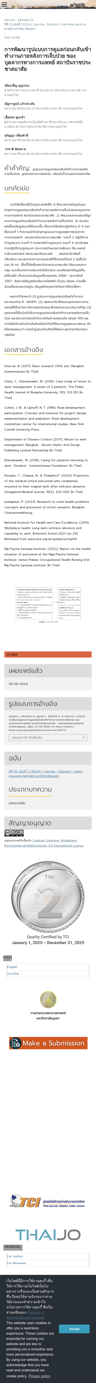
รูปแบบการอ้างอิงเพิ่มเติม (27, 737)
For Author (15, 1256)
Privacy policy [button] (39, 1376)
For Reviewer (16, 1263)
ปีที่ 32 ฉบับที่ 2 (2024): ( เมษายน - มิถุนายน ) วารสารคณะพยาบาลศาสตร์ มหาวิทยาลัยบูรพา (45, 26)
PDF (14, 654)
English (12, 967)
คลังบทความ (26, 20)
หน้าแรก (9, 20)
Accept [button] (74, 1329)
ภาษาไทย (13, 973)
